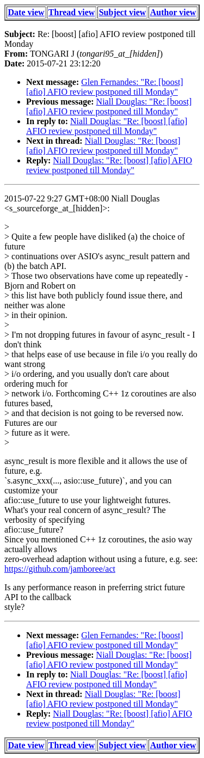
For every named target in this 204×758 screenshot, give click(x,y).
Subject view (122, 12)
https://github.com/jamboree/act (59, 568)
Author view (173, 12)
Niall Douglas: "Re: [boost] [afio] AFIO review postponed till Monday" (108, 106)
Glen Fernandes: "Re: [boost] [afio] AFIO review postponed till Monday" (104, 86)
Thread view (71, 12)
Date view (26, 12)
